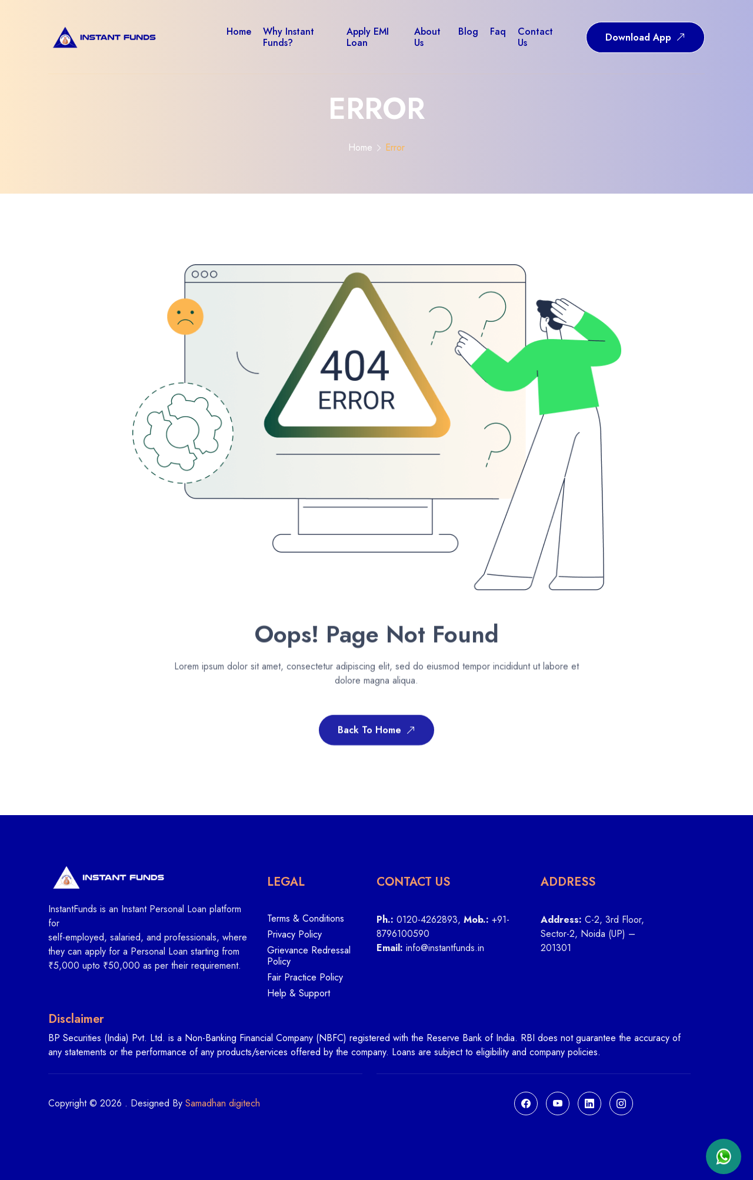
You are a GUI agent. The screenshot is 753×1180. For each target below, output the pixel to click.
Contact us (535, 37)
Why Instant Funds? (288, 37)
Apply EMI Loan (367, 37)
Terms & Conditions (305, 919)
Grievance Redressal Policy (309, 956)
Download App (645, 37)
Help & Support (298, 993)
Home (360, 147)
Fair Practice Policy (305, 978)
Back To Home (376, 732)
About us (427, 37)
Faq (498, 31)
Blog (468, 31)
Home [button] (238, 31)
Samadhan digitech (222, 1103)
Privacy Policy (294, 935)
